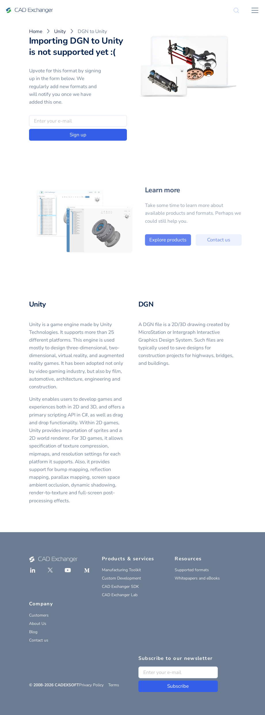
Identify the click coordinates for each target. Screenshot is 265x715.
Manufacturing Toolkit (121, 570)
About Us (37, 623)
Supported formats (192, 570)
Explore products (172, 240)
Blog (33, 632)
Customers (39, 615)
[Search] (236, 10)
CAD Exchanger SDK (120, 586)
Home (35, 31)
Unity (60, 31)
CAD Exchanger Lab (120, 595)
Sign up (78, 134)
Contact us (223, 240)
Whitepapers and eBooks (197, 578)
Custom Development (121, 578)
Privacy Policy (91, 685)
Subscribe (178, 686)
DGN (146, 304)
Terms (113, 685)
